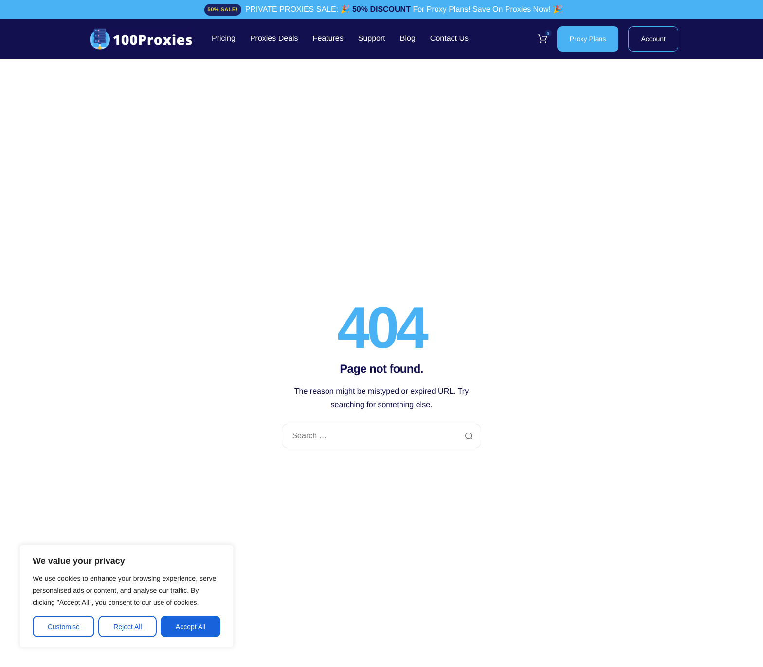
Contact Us (449, 39)
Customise (64, 627)
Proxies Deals (274, 39)
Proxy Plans (588, 39)
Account (653, 39)
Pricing (224, 39)
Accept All (190, 627)
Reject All (127, 627)
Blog (408, 39)
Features (328, 39)
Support (371, 39)
